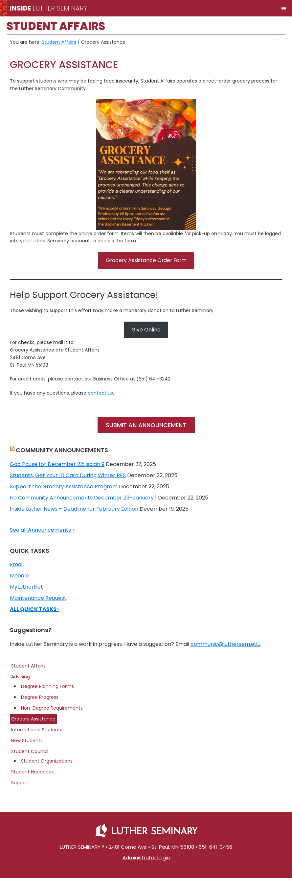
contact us (100, 393)
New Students (27, 740)
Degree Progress (39, 697)
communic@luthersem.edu (225, 644)
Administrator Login (146, 857)
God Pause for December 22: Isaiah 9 (57, 464)
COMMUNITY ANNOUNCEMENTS (62, 450)
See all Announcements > (42, 530)
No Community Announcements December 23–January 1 (83, 497)
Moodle (19, 575)
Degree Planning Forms (47, 686)
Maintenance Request (38, 598)
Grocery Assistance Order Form (146, 260)
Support (20, 782)
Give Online (146, 329)
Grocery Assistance (33, 719)
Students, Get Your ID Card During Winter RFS (68, 475)
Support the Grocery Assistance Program (64, 486)
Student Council (29, 751)
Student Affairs (28, 666)
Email (17, 564)
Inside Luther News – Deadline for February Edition (74, 509)
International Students (36, 729)
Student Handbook (32, 771)
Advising (20, 676)
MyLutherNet (26, 587)
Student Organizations (47, 761)
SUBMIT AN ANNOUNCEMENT (146, 425)
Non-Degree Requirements (52, 708)
